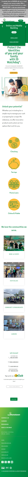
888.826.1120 (14, 371)
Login (20, 20)
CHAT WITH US (14, 366)
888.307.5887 (14, 357)
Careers (4, 421)
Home (2, 440)
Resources (5, 424)
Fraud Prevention (6, 443)
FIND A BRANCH (13, 362)
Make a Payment (14, 42)
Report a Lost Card (6, 457)
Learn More (13, 72)
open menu (26, 21)
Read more (21, 16)
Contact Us (5, 417)
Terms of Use (4, 455)
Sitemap (3, 449)
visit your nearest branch (18, 7)
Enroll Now (14, 38)
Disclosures (4, 446)
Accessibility (5, 452)
